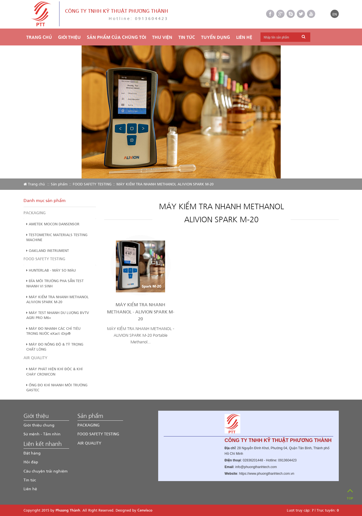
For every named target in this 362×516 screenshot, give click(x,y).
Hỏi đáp (31, 461)
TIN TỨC (186, 37)
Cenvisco (144, 510)
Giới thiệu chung (39, 425)
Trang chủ (39, 37)
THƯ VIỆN (162, 37)
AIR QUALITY (35, 357)
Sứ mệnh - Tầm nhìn (42, 433)
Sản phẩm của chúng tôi (116, 37)
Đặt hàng (32, 453)
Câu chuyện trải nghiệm (45, 471)
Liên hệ (244, 37)
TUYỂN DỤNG (215, 37)
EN (334, 14)
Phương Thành (68, 510)
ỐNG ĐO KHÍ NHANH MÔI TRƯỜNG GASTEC (56, 387)
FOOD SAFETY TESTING (92, 184)
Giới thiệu (69, 37)
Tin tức (30, 479)
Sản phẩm (59, 184)
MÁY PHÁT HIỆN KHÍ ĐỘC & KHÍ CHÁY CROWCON (54, 371)
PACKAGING (35, 212)
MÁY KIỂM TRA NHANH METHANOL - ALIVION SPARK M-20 (140, 311)
